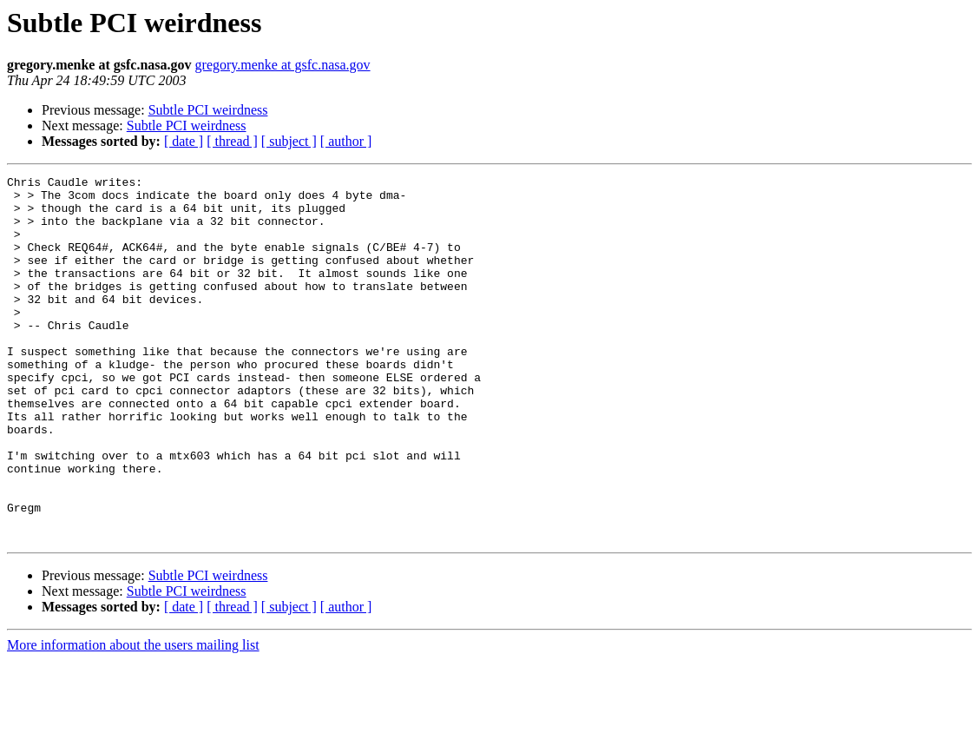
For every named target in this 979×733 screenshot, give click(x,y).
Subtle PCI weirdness (208, 109)
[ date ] (183, 141)
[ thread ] (232, 141)
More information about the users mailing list (133, 717)
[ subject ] (289, 141)
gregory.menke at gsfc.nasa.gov (283, 64)
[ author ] (346, 141)
